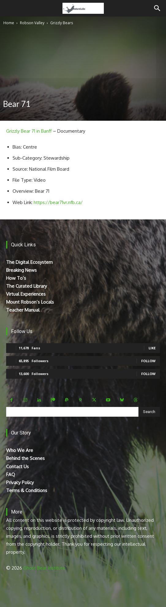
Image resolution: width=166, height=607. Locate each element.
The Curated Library (26, 286)
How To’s (16, 278)
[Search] (157, 8)
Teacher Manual (23, 310)
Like (152, 348)
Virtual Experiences (26, 294)
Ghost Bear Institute (44, 568)
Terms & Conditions (26, 490)
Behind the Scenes (25, 458)
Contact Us (17, 466)
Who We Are (19, 450)
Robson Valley (32, 22)
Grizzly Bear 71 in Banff (29, 131)
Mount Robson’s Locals (30, 302)
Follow (148, 361)
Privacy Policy (20, 482)
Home (8, 22)
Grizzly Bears (61, 22)
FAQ (10, 474)
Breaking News (21, 270)
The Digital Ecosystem (29, 262)
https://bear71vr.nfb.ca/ (58, 202)
